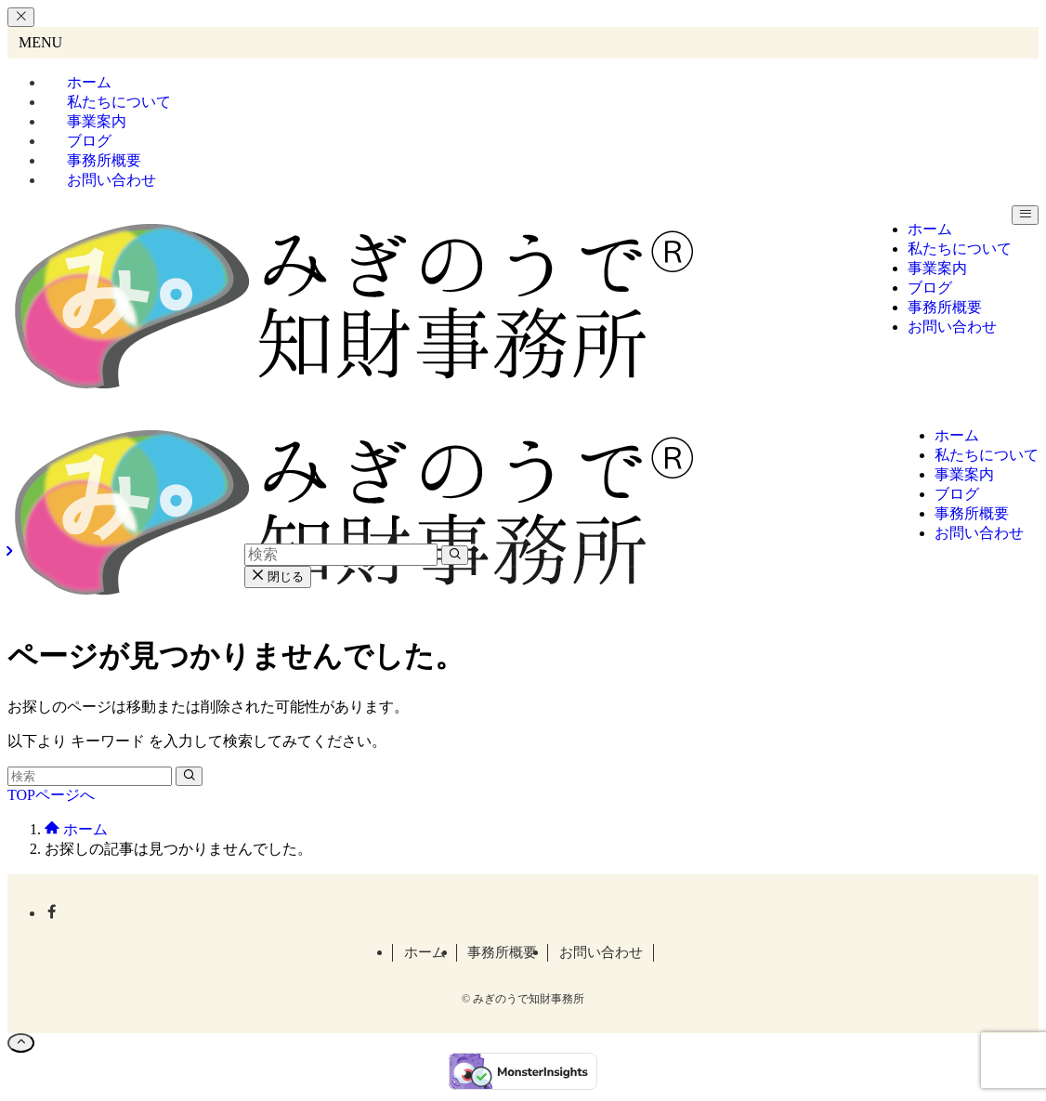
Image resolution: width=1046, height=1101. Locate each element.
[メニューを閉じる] (20, 17)
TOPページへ (51, 795)
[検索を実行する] (189, 776)
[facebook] (52, 913)
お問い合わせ (111, 180)
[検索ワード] (89, 776)
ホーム (425, 952)
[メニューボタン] (1025, 215)
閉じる (278, 576)
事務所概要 (502, 952)
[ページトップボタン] (20, 1043)
